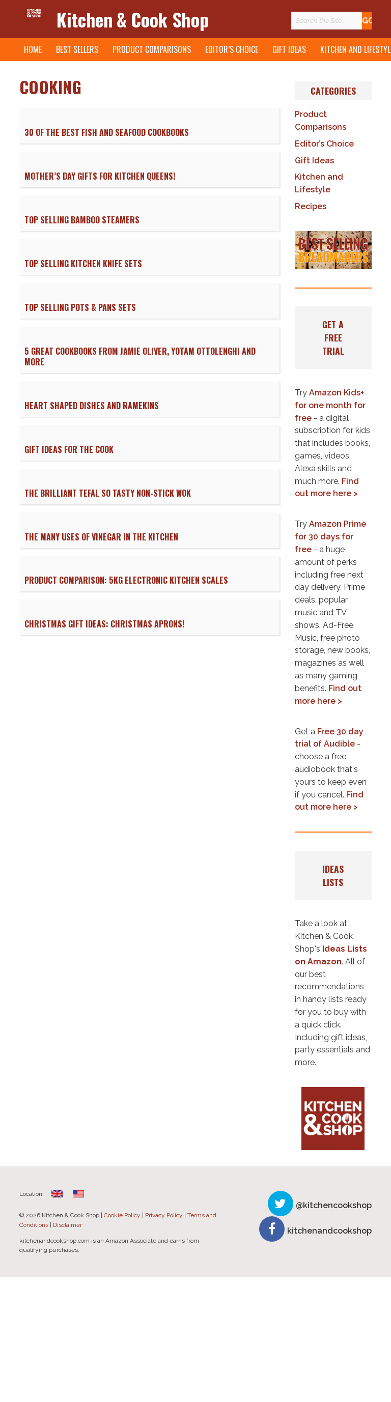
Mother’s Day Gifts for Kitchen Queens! (99, 176)
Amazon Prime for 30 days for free (330, 536)
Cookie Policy (122, 1215)
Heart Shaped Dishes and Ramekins (91, 405)
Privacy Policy (164, 1215)
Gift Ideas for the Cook (69, 449)
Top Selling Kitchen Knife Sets (83, 263)
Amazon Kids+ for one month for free (330, 405)
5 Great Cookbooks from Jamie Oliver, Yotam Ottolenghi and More (140, 356)
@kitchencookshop (334, 1205)
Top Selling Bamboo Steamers (81, 220)
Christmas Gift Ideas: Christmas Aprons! (104, 624)
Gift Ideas (289, 49)
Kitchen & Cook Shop (132, 19)
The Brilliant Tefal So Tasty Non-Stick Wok (107, 493)
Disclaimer (67, 1224)
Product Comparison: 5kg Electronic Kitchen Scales (126, 580)
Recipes (310, 206)
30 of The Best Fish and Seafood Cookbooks (106, 132)
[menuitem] (57, 1193)
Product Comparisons (152, 49)
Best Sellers (77, 49)
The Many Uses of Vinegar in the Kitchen (101, 537)
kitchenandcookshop (329, 1231)
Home (33, 49)
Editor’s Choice (231, 49)
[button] (333, 250)
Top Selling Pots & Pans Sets (80, 307)
